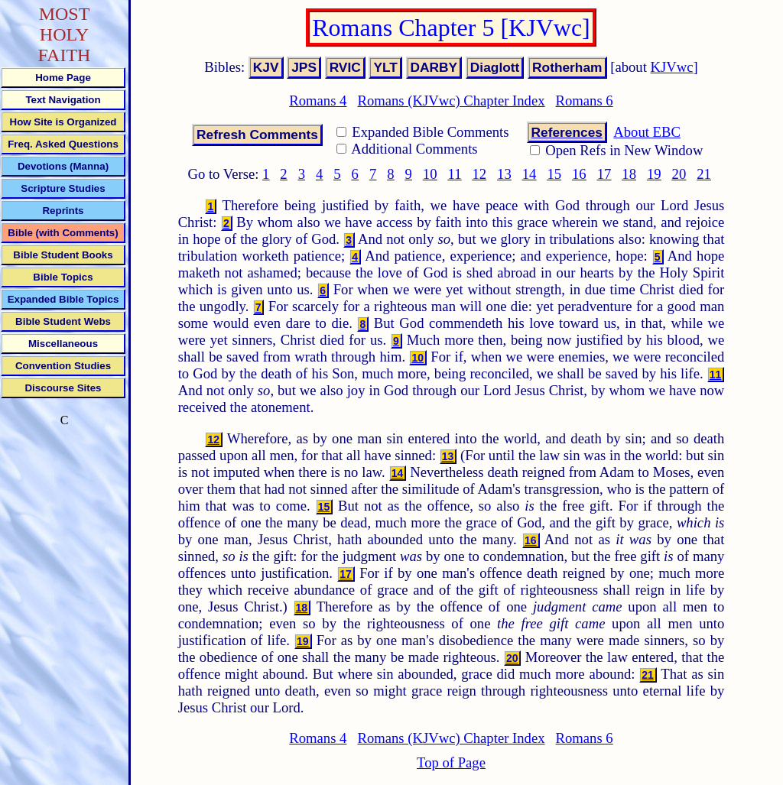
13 (504, 174)
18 (629, 174)
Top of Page (451, 762)
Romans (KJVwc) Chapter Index (450, 100)
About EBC (647, 132)
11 (455, 174)
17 (604, 174)
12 (479, 174)
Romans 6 (584, 100)
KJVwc (672, 67)
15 (554, 174)
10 (430, 174)
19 (654, 174)
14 (529, 174)
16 (579, 174)
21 (704, 174)
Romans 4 (317, 100)
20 (679, 174)
